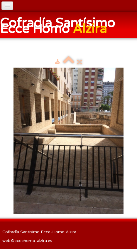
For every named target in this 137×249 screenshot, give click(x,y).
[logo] (68, 25)
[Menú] (7, 5)
